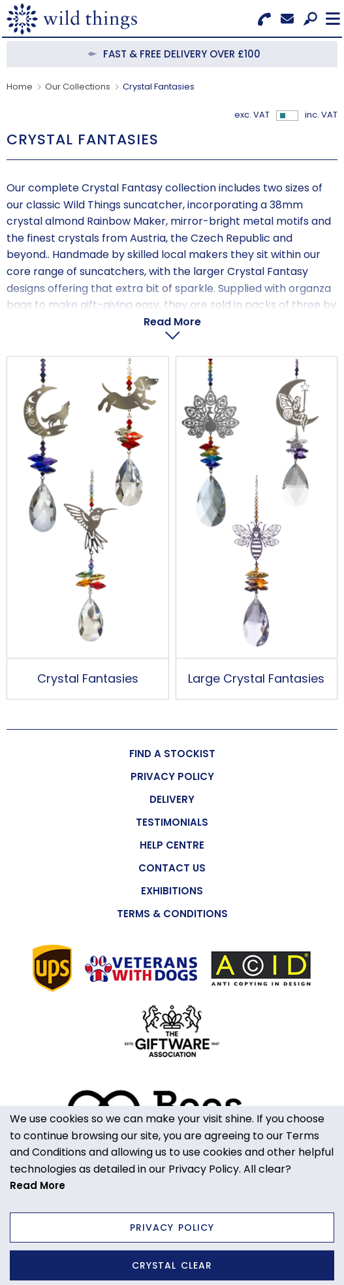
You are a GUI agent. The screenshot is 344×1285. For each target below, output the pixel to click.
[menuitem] (172, 753)
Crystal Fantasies (87, 678)
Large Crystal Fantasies (256, 678)
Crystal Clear (172, 1265)
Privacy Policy (172, 1227)
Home (20, 86)
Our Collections (77, 86)
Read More (172, 321)
